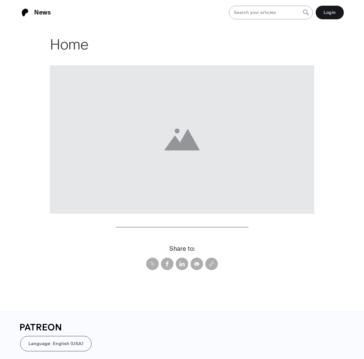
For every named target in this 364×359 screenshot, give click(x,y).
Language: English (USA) (55, 343)
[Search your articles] (264, 12)
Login (330, 12)
